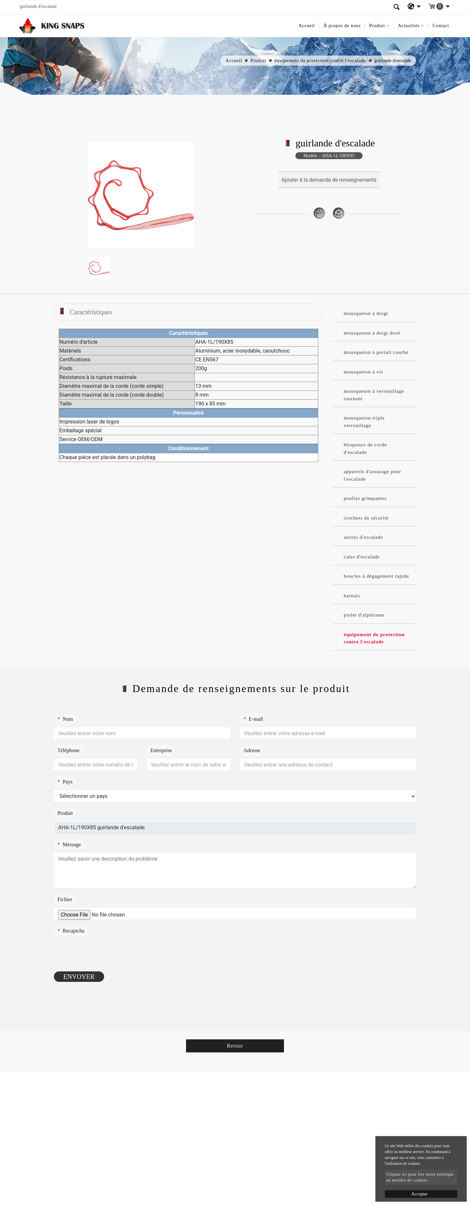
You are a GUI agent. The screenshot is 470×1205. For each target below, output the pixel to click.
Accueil (306, 25)
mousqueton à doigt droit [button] (372, 333)
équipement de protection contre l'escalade (320, 60)
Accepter (419, 1194)
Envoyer (79, 976)
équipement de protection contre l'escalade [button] (374, 638)
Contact (440, 25)
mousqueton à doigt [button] (366, 313)
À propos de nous (342, 25)
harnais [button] (352, 595)
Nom (65, 719)
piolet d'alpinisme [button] (364, 615)
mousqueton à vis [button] (363, 371)
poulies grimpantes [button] (365, 498)
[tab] (374, 313)
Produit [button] (377, 25)
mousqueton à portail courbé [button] (376, 352)
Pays (64, 781)
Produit (258, 60)
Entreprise (161, 750)
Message (69, 844)
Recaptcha (71, 930)
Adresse (251, 750)
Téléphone (68, 750)
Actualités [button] (409, 25)
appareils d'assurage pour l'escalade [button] (372, 475)
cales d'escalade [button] (362, 556)
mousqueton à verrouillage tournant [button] (374, 394)
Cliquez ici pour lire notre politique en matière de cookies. (420, 1177)
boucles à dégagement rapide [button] (376, 576)
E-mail (253, 719)
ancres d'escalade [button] (363, 537)
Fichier (64, 899)
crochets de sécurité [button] (366, 517)
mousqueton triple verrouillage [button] (364, 421)
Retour (235, 1045)
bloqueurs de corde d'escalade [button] (365, 448)
